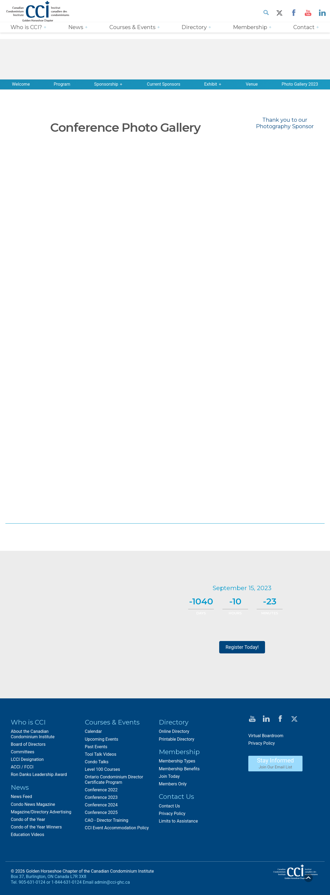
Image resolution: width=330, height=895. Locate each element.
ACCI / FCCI (22, 766)
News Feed (21, 796)
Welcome (21, 84)
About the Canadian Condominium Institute (32, 734)
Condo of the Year (28, 819)
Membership (250, 27)
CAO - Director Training (106, 820)
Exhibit (210, 84)
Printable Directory (176, 739)
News (75, 27)
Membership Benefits (179, 768)
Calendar (93, 731)
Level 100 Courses (102, 769)
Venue (252, 84)
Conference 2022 (101, 789)
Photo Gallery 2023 (300, 84)
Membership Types (177, 761)
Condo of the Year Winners (36, 827)
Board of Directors (28, 744)
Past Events (96, 746)
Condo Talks (97, 761)
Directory (194, 27)
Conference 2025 (101, 812)
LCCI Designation (27, 759)
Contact (304, 27)
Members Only (173, 783)
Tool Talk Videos (100, 754)
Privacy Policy (172, 813)
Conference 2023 (101, 797)
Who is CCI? (26, 27)
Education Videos (27, 834)
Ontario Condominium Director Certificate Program (114, 779)
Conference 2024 (101, 804)
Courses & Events (132, 27)
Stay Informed (275, 763)
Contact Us (169, 806)
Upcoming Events (101, 739)
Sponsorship (106, 84)
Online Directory (174, 731)
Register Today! (242, 647)
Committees (22, 751)
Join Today (169, 776)
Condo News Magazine (33, 804)
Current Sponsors (163, 84)
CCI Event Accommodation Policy (117, 827)
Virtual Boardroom (265, 735)
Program (62, 84)
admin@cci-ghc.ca (112, 882)
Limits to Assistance (178, 821)
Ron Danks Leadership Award (39, 774)
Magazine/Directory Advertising (41, 811)
